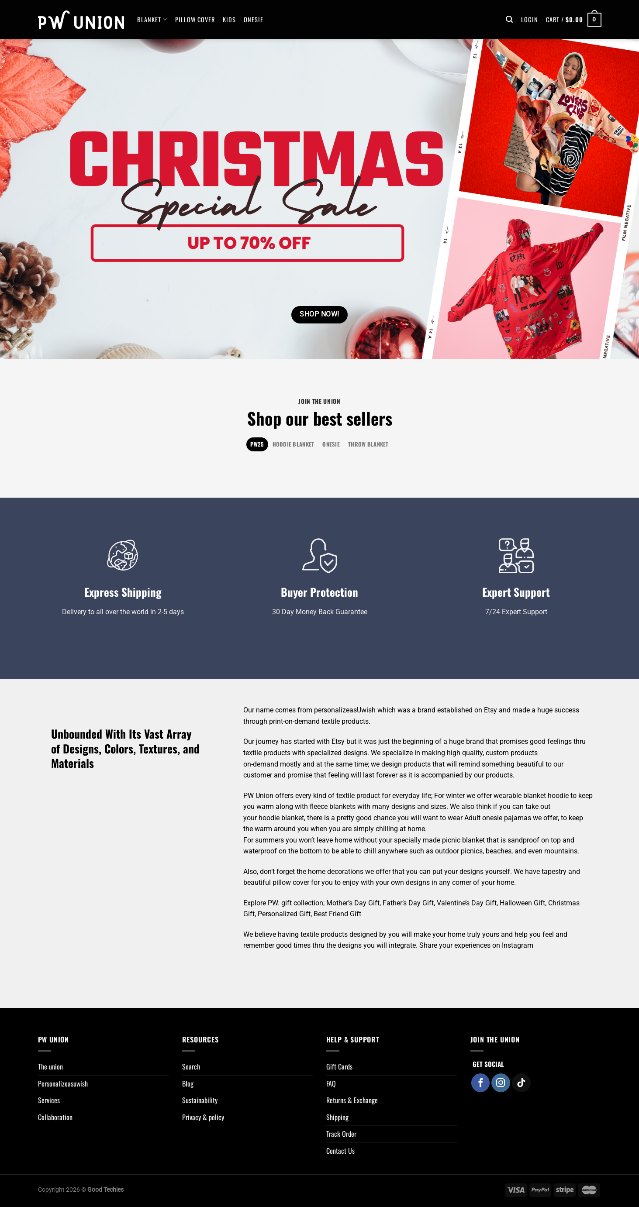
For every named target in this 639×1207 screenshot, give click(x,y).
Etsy (490, 710)
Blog (187, 1083)
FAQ (331, 1083)
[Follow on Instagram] (500, 1082)
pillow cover (291, 882)
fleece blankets (333, 806)
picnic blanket (463, 840)
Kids (229, 19)
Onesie (253, 19)
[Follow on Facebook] (480, 1082)
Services (49, 1100)
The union (50, 1066)
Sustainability (200, 1100)
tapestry (554, 871)
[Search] (509, 19)
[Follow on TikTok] (521, 1082)
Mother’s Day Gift (353, 903)
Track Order (341, 1133)
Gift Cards (339, 1066)
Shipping (337, 1117)
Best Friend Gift (337, 914)
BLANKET (152, 19)
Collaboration (55, 1117)
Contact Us (340, 1150)
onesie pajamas (506, 818)
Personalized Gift (284, 914)
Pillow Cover (195, 19)
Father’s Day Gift (408, 903)
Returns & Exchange (352, 1100)
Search (191, 1066)
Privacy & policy (203, 1117)
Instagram (517, 945)
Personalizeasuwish (63, 1083)
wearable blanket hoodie (531, 795)
